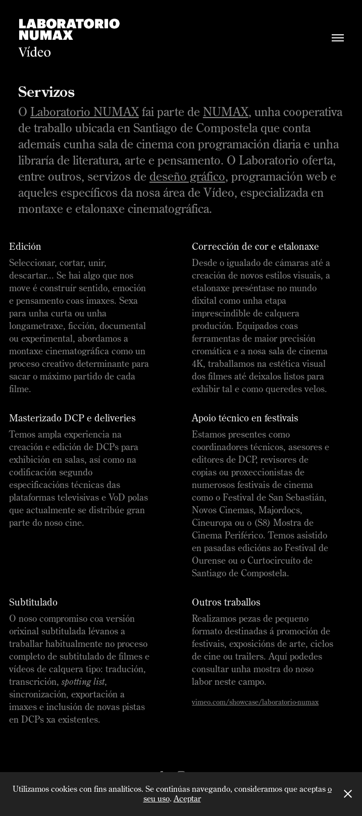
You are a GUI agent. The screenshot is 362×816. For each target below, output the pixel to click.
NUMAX (225, 111)
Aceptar (187, 798)
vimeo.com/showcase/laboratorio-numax (255, 701)
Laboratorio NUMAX (84, 111)
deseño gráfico (187, 176)
